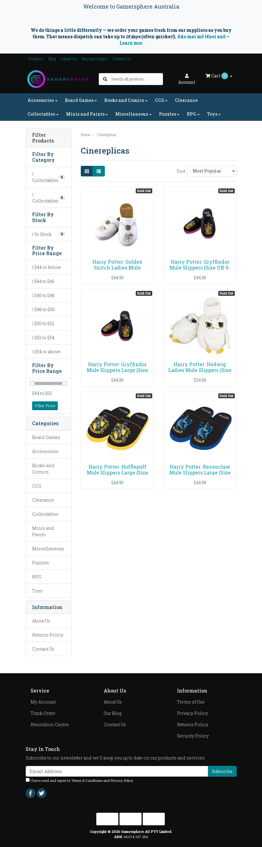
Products (36, 58)
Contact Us (122, 58)
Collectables (45, 514)
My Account (43, 702)
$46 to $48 (43, 295)
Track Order (43, 713)
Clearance (186, 100)
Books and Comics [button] (124, 100)
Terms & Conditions (86, 780)
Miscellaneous (48, 549)
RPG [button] (191, 114)
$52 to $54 (43, 337)
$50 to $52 (43, 323)
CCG (36, 486)
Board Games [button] (79, 100)
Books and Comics (43, 469)
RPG (36, 577)
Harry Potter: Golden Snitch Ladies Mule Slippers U (117, 267)
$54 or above (46, 352)
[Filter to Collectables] (48, 177)
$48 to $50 (43, 309)
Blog (52, 58)
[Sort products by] (212, 171)
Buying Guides (95, 58)
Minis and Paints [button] (85, 114)
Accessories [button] (41, 100)
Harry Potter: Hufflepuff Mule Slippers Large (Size (117, 469)
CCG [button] (159, 100)
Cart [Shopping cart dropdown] (217, 75)
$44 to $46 (43, 281)
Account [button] (186, 79)
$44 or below (46, 267)
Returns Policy (47, 635)
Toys (37, 591)
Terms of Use (191, 702)
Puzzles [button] (167, 114)
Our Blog (112, 713)
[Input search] (136, 79)
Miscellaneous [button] (131, 114)
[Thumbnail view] (87, 171)
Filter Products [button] (43, 138)
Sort (181, 171)
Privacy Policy (192, 713)
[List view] (99, 171)
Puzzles (40, 563)
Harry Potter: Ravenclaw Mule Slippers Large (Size (200, 469)
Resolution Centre (50, 724)
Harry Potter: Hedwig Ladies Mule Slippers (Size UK (199, 370)
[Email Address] (117, 771)
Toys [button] (212, 114)
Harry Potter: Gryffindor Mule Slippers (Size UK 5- (199, 264)
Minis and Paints (43, 531)
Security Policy (193, 736)
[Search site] (105, 79)
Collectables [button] (41, 114)
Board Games (46, 437)
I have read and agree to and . (80, 780)
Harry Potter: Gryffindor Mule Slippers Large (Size (117, 367)
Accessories (45, 451)
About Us (69, 58)
